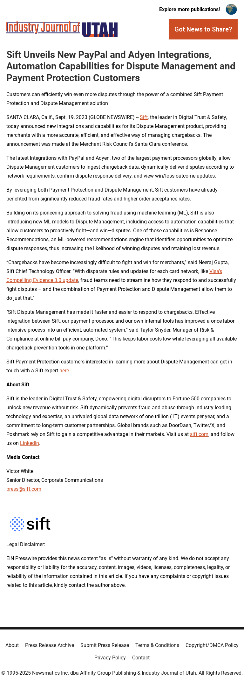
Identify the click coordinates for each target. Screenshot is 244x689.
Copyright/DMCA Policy (212, 645)
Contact (141, 658)
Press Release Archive (49, 645)
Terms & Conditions (157, 645)
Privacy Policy (110, 658)
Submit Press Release (104, 645)
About (12, 645)
